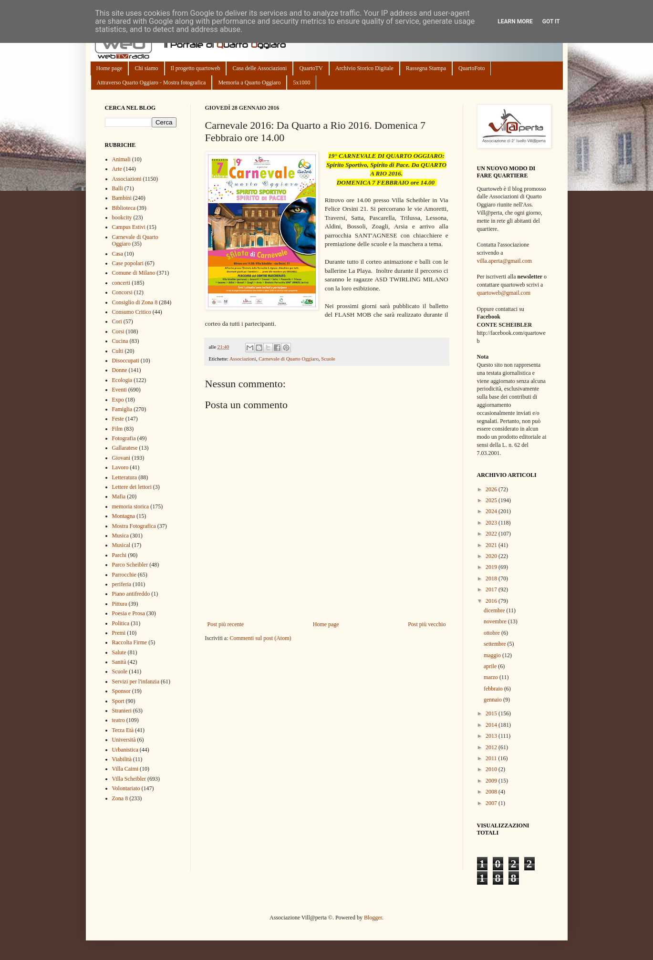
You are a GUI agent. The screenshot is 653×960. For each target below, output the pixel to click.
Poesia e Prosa (128, 613)
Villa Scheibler (129, 778)
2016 (492, 601)
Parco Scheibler (130, 564)
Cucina (120, 341)
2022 (492, 533)
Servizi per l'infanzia (135, 681)
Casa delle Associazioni (259, 68)
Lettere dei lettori (132, 487)
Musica (120, 535)
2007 (492, 803)
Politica (121, 623)
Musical (121, 545)
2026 (492, 489)
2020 (492, 556)
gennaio (493, 699)
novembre (496, 621)
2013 (492, 736)
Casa (117, 253)
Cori (117, 321)
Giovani (121, 457)
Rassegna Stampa (426, 68)
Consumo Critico (131, 312)
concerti (121, 282)
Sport (118, 701)
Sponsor (121, 691)
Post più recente (225, 624)
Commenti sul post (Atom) (260, 638)
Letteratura (124, 477)
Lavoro (120, 467)
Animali (121, 159)
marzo (491, 677)
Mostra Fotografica (134, 526)
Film (117, 428)
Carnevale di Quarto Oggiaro (289, 358)
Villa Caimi (125, 768)
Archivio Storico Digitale (364, 68)
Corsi (118, 331)
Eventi (119, 389)
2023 (492, 522)
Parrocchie (124, 574)
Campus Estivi (128, 227)
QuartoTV (310, 68)
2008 (492, 791)
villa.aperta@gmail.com (504, 261)
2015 (492, 713)
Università (124, 739)
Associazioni (242, 358)
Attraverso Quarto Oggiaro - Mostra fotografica (151, 82)
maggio (493, 655)
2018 (492, 578)
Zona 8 (120, 798)
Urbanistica (125, 749)
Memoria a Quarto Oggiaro (249, 82)
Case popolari (128, 263)
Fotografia (124, 438)
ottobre (492, 633)
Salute (119, 652)
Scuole (328, 358)
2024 (492, 511)
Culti (118, 351)
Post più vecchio (427, 624)
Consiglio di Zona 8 (135, 302)
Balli (117, 188)
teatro (118, 720)
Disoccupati (125, 360)
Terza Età (123, 730)
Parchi (119, 555)
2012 (492, 747)
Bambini (122, 198)
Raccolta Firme (129, 642)
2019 (492, 567)
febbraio (494, 688)
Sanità (119, 662)
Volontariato (126, 788)
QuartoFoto (471, 68)
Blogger (373, 917)
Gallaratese (125, 447)
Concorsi (122, 292)
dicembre (495, 610)
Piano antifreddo (131, 593)
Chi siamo (146, 68)
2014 (492, 725)
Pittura (119, 603)
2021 (492, 545)
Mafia (119, 496)
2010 (492, 769)
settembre (496, 643)
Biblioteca (123, 208)
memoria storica (130, 506)
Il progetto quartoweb (195, 68)
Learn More (515, 21)
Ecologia (122, 380)
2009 (492, 780)
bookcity (122, 217)
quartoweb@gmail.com (504, 292)
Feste (118, 418)
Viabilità (122, 759)
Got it (551, 21)
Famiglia (122, 409)
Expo (118, 399)
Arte (117, 168)
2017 (492, 589)
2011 (492, 758)
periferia (122, 584)
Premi (119, 633)
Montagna (123, 516)
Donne (119, 370)
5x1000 (301, 82)
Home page (109, 68)
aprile (491, 666)
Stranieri (122, 710)
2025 (492, 500)
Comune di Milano (133, 272)
